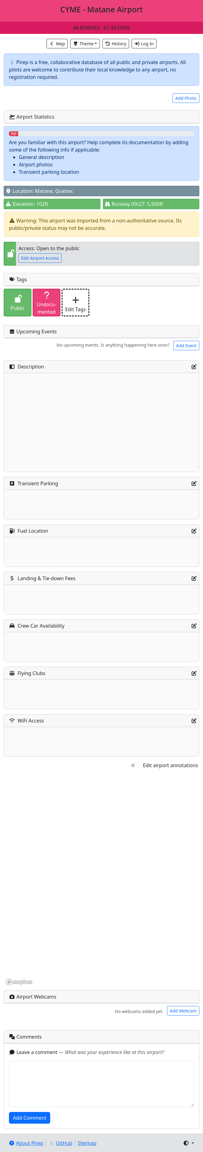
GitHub (60, 1143)
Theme (83, 44)
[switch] (135, 765)
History (115, 44)
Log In (144, 44)
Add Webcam (183, 1011)
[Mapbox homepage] (19, 982)
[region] (101, 877)
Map (57, 44)
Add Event (186, 345)
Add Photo (186, 98)
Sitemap (87, 1143)
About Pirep (26, 1143)
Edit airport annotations (170, 765)
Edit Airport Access (40, 258)
